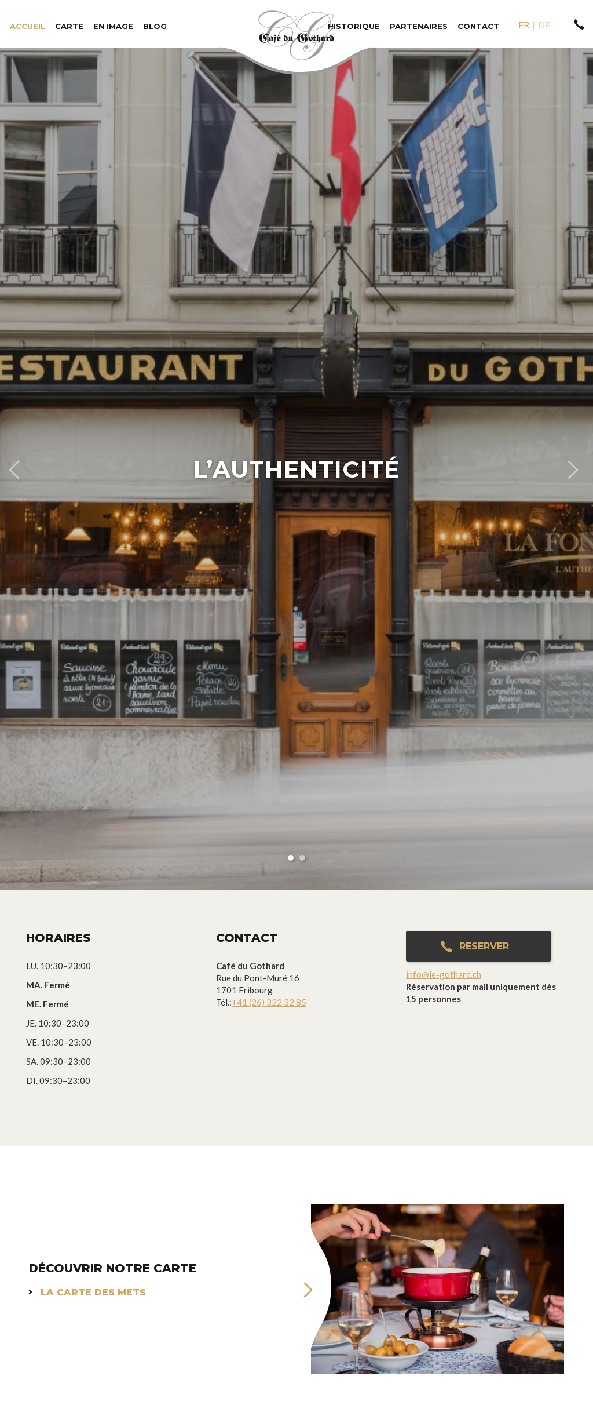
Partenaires (419, 26)
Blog (155, 26)
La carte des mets (93, 1292)
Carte (69, 26)
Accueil (27, 26)
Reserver (484, 946)
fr (523, 24)
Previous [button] (14, 469)
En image (113, 26)
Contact (478, 26)
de (544, 24)
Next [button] (579, 469)
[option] (296, 469)
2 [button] (302, 858)
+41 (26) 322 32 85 (269, 1002)
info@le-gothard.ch (443, 974)
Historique (354, 26)
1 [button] (291, 858)
